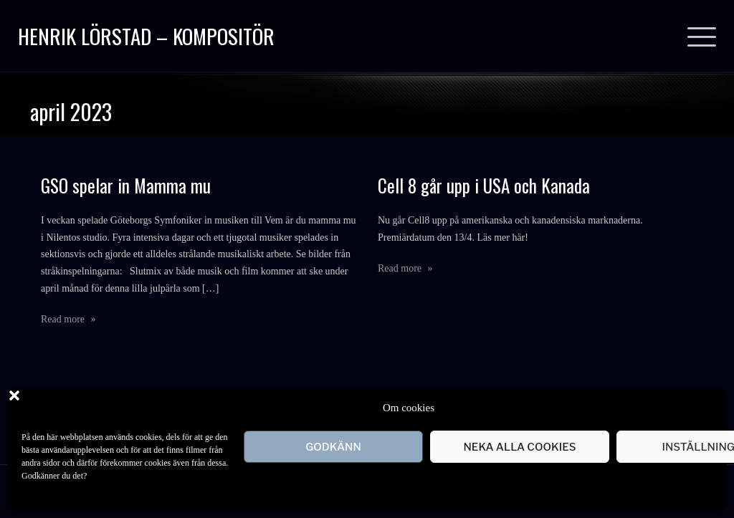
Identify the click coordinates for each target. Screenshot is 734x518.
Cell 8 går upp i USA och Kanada (484, 185)
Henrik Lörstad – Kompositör (146, 35)
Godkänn (333, 447)
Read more (68, 319)
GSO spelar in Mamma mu (126, 185)
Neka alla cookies (519, 447)
